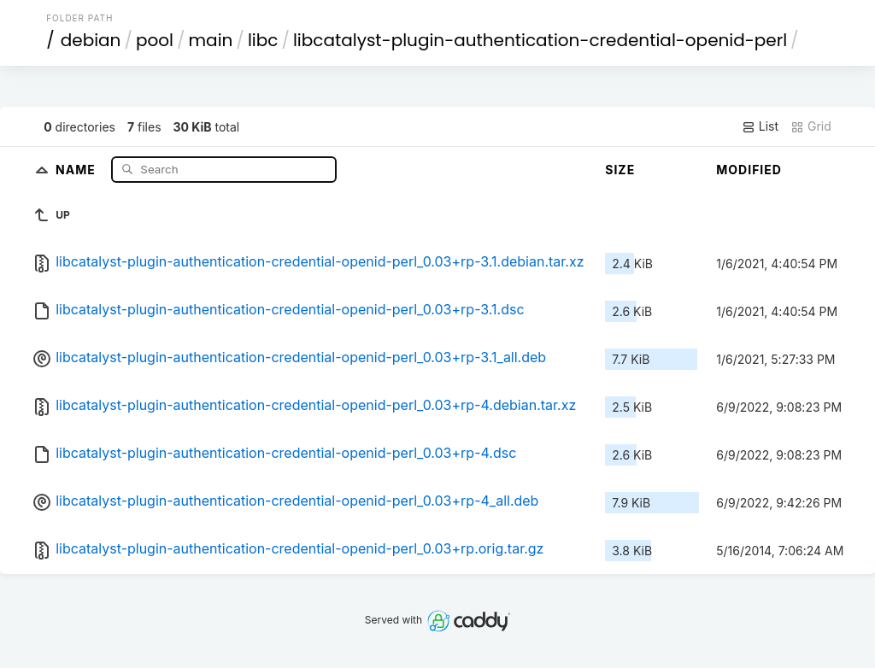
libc (263, 40)
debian (91, 40)
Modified (749, 169)
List (760, 126)
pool (154, 40)
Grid (810, 126)
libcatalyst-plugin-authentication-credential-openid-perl (540, 40)
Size (620, 169)
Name (77, 168)
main (211, 40)
